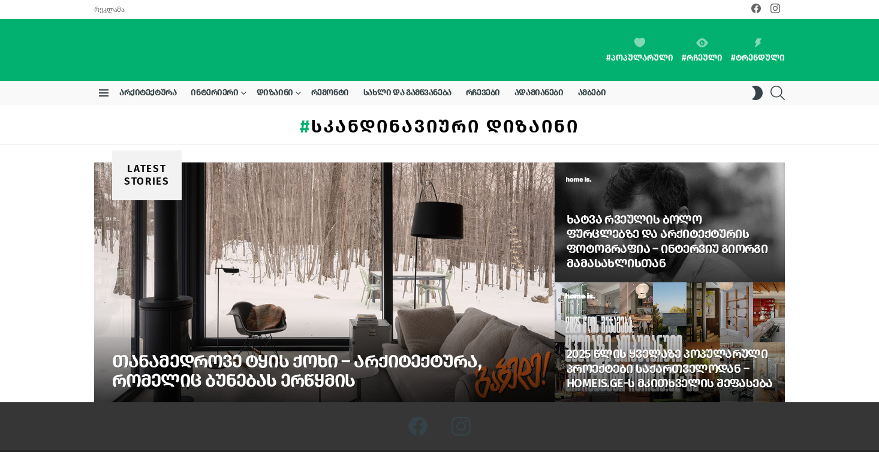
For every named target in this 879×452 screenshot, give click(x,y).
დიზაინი (275, 68)
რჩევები (483, 66)
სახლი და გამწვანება (407, 66)
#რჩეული (702, 37)
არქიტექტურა (147, 66)
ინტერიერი (214, 68)
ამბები (592, 66)
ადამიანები (539, 66)
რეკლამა (109, 9)
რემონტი (330, 66)
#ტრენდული (758, 37)
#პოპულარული (639, 36)
